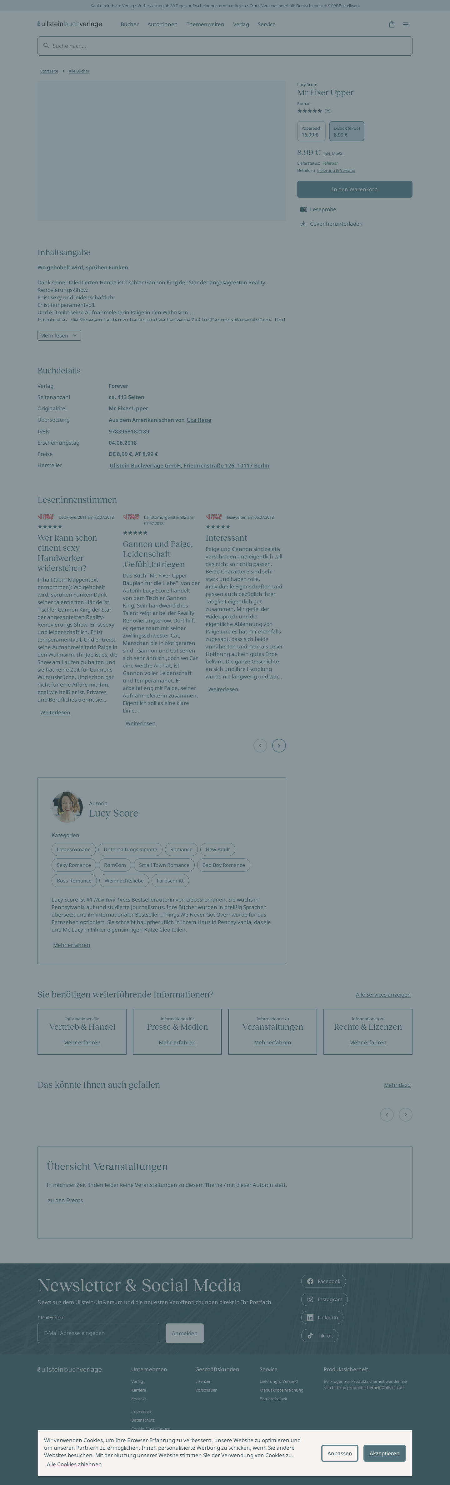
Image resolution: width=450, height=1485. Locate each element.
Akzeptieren (385, 1453)
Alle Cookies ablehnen (74, 1464)
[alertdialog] (225, 1453)
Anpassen (340, 1453)
